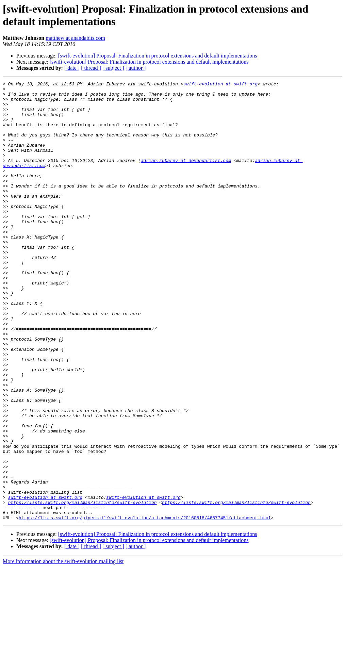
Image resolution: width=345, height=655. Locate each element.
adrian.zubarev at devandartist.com (186, 177)
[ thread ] (91, 68)
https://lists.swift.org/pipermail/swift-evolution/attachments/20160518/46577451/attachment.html (145, 605)
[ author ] (136, 68)
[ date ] (72, 68)
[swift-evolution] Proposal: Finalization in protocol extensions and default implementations (157, 56)
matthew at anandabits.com (75, 38)
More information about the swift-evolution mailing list (63, 649)
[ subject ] (113, 68)
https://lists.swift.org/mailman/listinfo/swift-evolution (82, 587)
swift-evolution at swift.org (220, 85)
